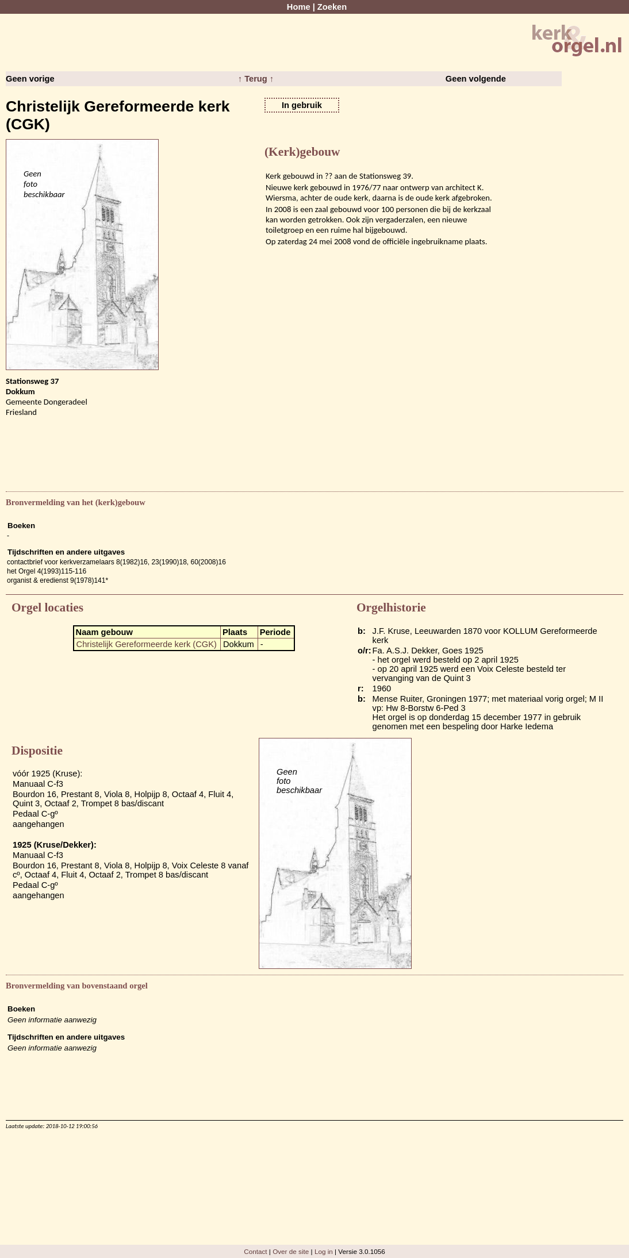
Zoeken (332, 6)
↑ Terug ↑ (256, 78)
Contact (255, 1251)
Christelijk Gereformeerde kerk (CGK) (146, 644)
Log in (323, 1251)
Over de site (291, 1251)
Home (298, 6)
